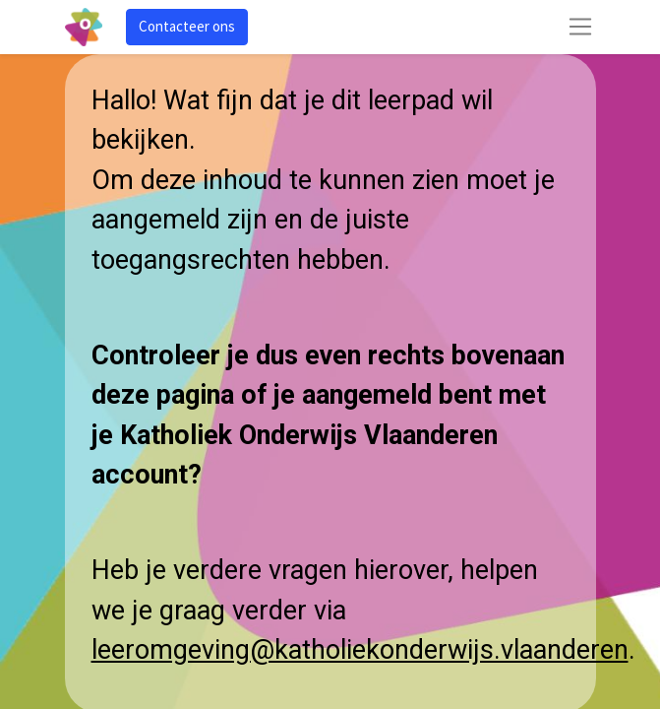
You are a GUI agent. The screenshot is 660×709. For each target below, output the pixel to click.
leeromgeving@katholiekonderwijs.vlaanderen (360, 650)
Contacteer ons (187, 26)
